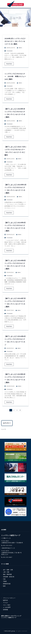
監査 (4, 586)
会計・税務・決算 (8, 569)
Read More (9, 63)
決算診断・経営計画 (8, 576)
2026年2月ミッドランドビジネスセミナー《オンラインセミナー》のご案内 (15, 41)
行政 (4, 579)
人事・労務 (6, 572)
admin (20, 47)
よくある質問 (6, 607)
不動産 (5, 581)
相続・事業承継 (7, 574)
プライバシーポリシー (9, 598)
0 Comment (9, 51)
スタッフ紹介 (6, 605)
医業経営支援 (6, 583)
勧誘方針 (5, 600)
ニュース (3, 429)
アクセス (5, 602)
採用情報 (5, 609)
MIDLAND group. (10, 631)
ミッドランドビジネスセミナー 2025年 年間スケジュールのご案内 (15, 76)
